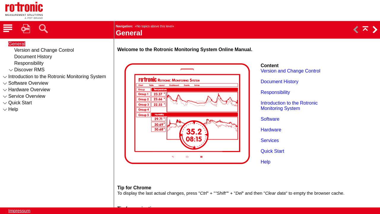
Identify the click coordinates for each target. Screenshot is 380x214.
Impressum (19, 210)
